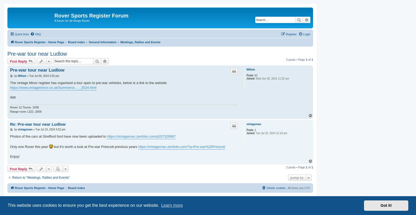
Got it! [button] (386, 205)
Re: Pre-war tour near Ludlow (38, 124)
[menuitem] (35, 34)
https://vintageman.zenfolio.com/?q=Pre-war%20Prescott (181, 147)
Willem (250, 69)
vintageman (253, 124)
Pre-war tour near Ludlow (37, 54)
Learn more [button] (172, 205)
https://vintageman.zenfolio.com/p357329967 (141, 136)
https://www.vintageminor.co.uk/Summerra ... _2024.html (53, 88)
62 (256, 75)
